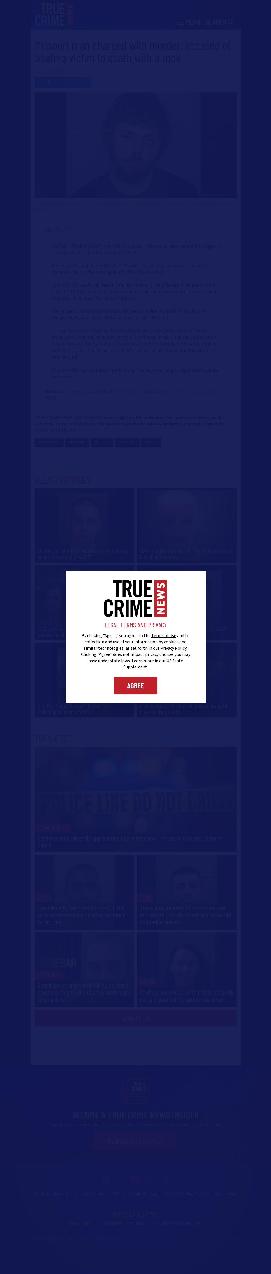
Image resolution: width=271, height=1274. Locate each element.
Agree (135, 685)
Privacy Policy (173, 648)
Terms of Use (163, 636)
